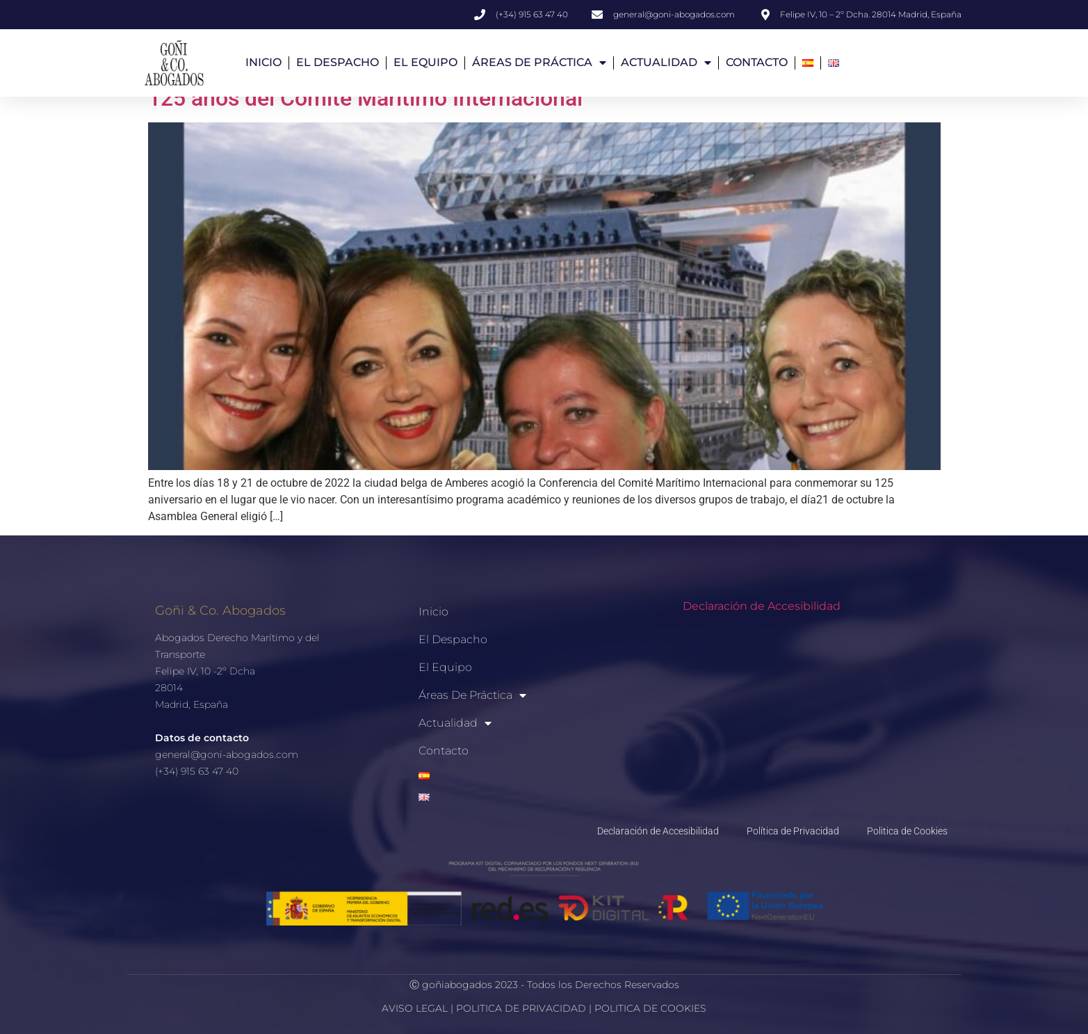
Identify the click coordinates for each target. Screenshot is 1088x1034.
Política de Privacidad (793, 831)
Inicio (263, 62)
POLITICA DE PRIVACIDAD (522, 1008)
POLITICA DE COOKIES (650, 1008)
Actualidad (666, 62)
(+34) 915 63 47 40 (196, 772)
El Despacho (337, 62)
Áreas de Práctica (539, 62)
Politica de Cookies (907, 831)
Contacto (757, 62)
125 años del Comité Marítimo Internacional (365, 99)
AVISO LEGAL (415, 1008)
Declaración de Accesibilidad (762, 606)
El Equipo (425, 62)
